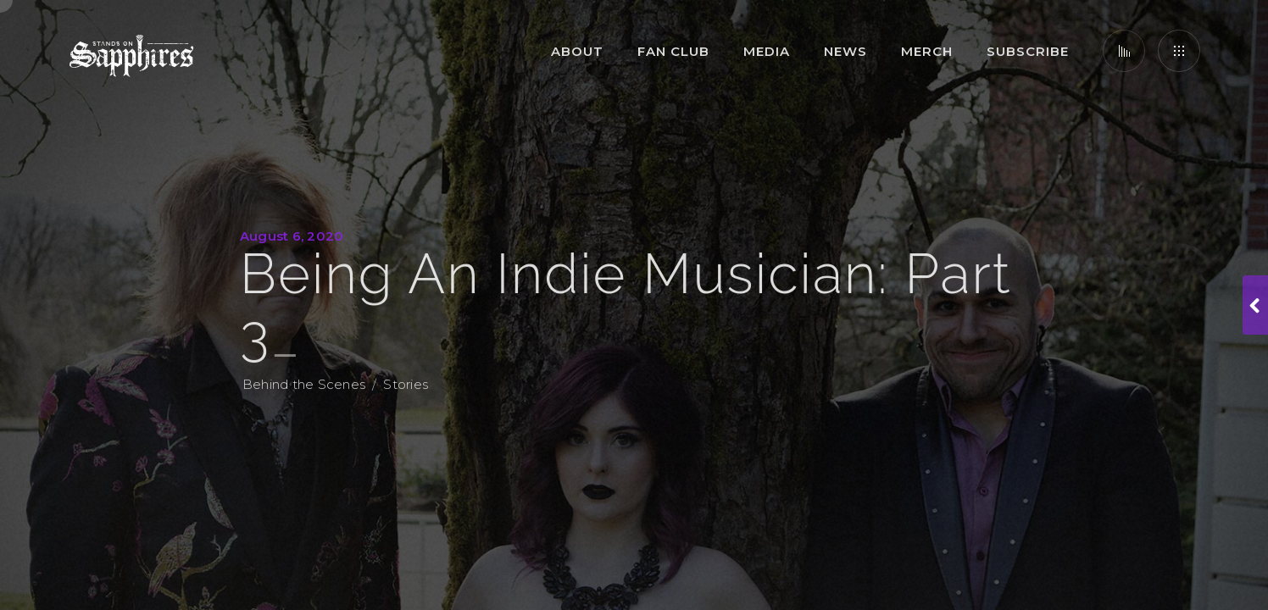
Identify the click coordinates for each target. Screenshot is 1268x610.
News (845, 51)
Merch (927, 51)
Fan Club (673, 51)
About (577, 51)
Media (766, 51)
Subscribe (1028, 51)
